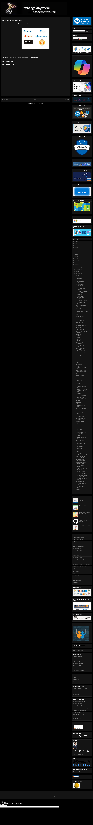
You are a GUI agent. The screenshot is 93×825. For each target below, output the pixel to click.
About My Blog (79, 491)
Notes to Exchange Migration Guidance (80, 460)
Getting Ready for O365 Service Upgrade (81, 463)
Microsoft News (76, 661)
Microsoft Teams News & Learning (80, 708)
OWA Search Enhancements (79, 309)
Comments (77, 728)
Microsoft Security (77, 557)
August (77, 275)
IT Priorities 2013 (79, 435)
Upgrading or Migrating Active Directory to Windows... (80, 285)
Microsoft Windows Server (78, 566)
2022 (76, 249)
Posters (74, 573)
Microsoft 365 (76, 548)
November (78, 269)
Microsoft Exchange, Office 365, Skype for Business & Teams (81, 691)
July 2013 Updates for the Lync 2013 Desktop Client (82, 419)
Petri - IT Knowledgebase (78, 670)
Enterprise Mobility (77, 546)
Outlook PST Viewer (80, 375)
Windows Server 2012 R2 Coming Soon (81, 277)
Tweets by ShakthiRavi (78, 650)
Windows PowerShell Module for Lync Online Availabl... (81, 361)
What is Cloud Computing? (81, 395)
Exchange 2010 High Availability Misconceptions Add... (81, 349)
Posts (76, 726)
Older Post (66, 99)
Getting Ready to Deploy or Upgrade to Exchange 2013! (81, 367)
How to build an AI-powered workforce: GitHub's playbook (85, 520)
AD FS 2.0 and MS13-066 (81, 300)
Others (74, 571)
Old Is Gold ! (78, 337)
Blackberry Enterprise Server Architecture (80, 457)
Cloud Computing (77, 539)
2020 (76, 252)
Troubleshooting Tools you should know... (81, 379)
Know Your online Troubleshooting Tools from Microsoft (81, 432)
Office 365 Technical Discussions (80, 688)
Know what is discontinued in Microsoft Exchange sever (81, 390)
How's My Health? (79, 364)
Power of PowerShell (80, 440)
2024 (76, 245)
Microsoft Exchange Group (79, 701)
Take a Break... (79, 373)
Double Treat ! (79, 294)
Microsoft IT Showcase (78, 663)
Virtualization (76, 580)
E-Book (74, 543)
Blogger (54, 796)
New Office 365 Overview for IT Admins (81, 466)
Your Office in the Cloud (81, 408)
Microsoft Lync (76, 555)
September (78, 273)
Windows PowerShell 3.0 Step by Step (81, 289)
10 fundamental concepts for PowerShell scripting (81, 371)
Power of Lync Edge (80, 329)
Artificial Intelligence (77, 537)
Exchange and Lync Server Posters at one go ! (81, 476)
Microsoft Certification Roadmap (80, 335)
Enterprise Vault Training (81, 393)
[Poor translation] (5, 805)
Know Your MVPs (79, 448)
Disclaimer (78, 489)
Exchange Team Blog (77, 656)
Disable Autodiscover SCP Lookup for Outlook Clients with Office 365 (84, 527)
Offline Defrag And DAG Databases (81, 323)
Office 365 (75, 568)
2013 (76, 266)
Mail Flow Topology (80, 481)
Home (35, 99)
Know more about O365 (81, 471)
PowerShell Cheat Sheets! (81, 377)
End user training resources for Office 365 (81, 469)
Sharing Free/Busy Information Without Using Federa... (80, 297)
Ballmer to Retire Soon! (81, 320)
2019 (76, 254)
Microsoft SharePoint (77, 559)
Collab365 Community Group (79, 710)
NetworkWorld (76, 679)
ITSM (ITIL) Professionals (78, 714)
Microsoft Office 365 (77, 703)
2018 (76, 256)
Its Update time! (79, 400)
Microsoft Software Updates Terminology (81, 428)
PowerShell (75, 575)
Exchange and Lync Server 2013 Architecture (81, 446)
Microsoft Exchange (77, 553)
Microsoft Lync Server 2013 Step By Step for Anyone (81, 454)
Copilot (74, 541)
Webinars (75, 582)
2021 (76, 251)
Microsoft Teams (76, 562)
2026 (76, 241)
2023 (76, 247)
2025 (76, 243)
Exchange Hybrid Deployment (79, 343)
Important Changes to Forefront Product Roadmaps (80, 281)
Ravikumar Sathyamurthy (80, 748)
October (77, 271)
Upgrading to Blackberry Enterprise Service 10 (81, 416)
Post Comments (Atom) (38, 103)
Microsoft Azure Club (77, 694)
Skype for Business (77, 577)
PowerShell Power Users (78, 712)
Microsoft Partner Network (81, 410)
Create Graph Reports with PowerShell (81, 353)
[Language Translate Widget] (80, 38)
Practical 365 (76, 668)
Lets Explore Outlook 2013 (81, 327)
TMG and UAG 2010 (80, 421)
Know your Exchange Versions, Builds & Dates (81, 398)
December (78, 267)
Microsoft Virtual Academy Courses (80, 564)
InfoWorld (75, 677)
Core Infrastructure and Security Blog (81, 658)
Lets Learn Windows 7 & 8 (81, 325)
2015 (76, 262)
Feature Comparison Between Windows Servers (80, 317)
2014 (76, 264)
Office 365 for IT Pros (77, 665)
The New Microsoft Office (81, 473)
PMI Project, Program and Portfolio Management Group (80, 718)
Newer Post (5, 99)
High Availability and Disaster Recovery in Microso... (80, 357)
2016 (76, 260)
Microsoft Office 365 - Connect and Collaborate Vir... (81, 386)
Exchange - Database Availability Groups (80, 443)
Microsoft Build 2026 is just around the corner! (84, 513)
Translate (82, 39)
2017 (76, 258)
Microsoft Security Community (79, 705)
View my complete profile (78, 754)
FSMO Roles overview (80, 314)
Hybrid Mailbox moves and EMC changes (81, 292)
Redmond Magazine (77, 681)
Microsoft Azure (76, 550)
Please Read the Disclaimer (79, 771)
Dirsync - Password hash (81, 423)
